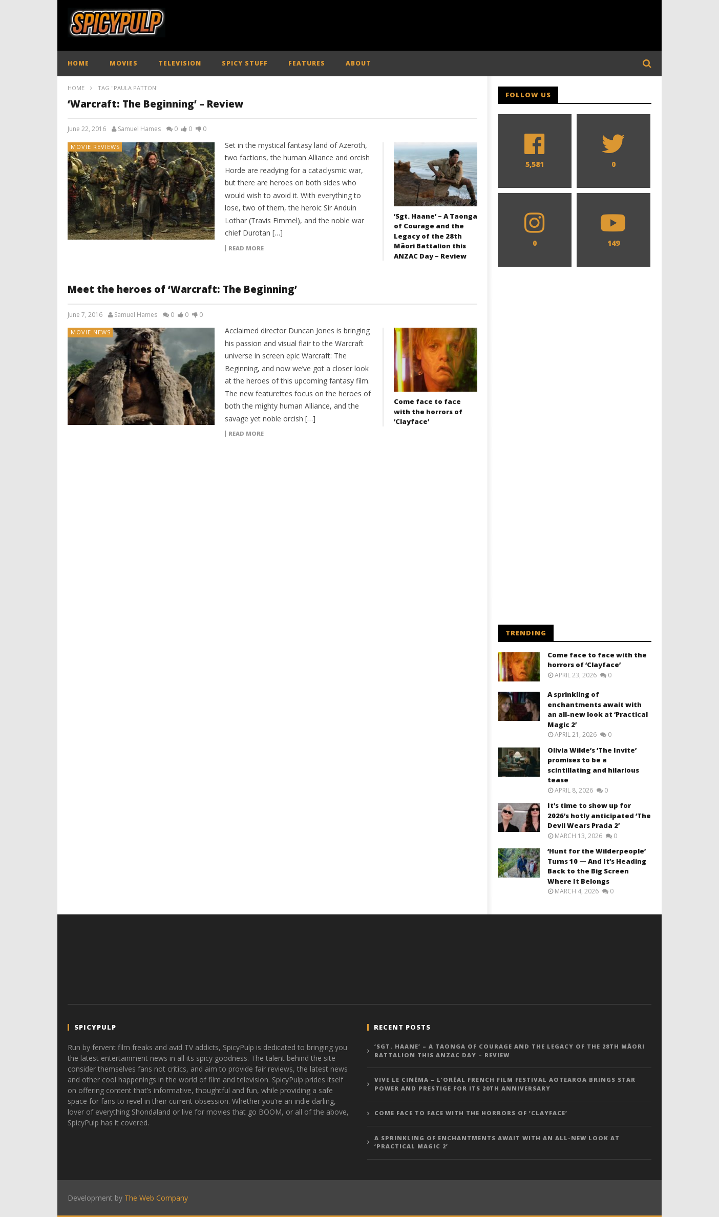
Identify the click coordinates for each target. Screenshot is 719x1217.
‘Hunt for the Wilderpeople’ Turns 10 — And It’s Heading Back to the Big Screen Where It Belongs (596, 866)
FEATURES (306, 63)
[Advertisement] (465, 23)
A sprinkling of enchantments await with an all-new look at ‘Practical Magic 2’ (597, 709)
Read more (246, 248)
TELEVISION (179, 63)
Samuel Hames (139, 129)
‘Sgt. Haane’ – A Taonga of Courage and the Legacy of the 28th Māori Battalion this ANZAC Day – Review (435, 236)
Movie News (91, 332)
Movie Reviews (95, 147)
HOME (78, 63)
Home (76, 88)
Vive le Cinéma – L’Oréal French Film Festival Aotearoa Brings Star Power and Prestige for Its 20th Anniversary (505, 1084)
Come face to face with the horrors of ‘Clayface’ (428, 411)
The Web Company (156, 1198)
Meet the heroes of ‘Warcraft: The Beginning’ (182, 289)
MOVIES (124, 63)
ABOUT (358, 63)
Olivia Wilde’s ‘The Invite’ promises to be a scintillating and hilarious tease (593, 765)
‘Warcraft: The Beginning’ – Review (155, 104)
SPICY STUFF (245, 63)
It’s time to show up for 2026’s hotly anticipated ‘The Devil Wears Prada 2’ (599, 815)
